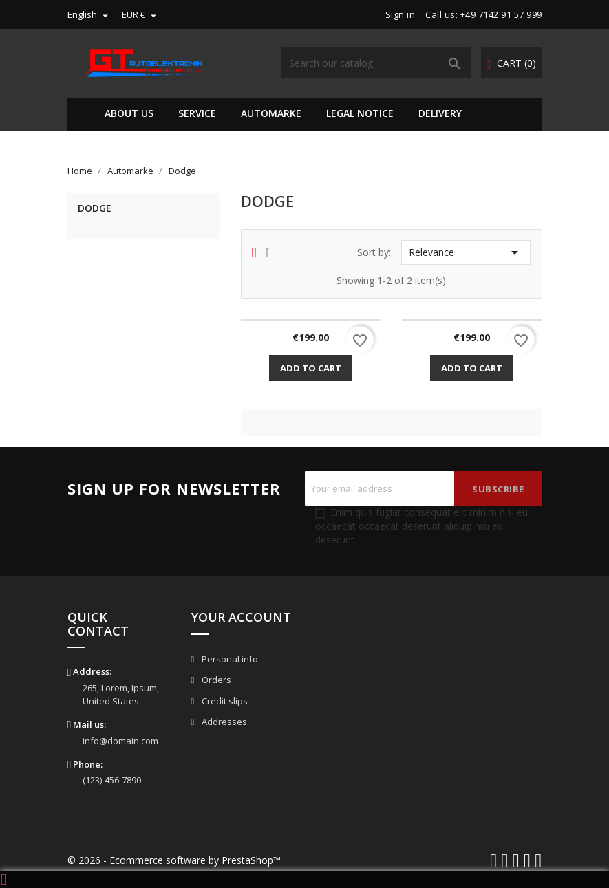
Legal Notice (360, 113)
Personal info (229, 659)
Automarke (271, 113)
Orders (215, 679)
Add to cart (310, 368)
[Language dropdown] (89, 14)
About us (129, 113)
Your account (241, 617)
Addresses (223, 721)
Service (197, 113)
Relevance (466, 252)
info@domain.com (120, 741)
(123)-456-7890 (112, 780)
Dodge (94, 209)
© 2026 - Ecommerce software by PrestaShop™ (174, 860)
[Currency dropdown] (141, 14)
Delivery (440, 113)
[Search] (376, 62)
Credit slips (224, 701)
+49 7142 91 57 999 (501, 14)
